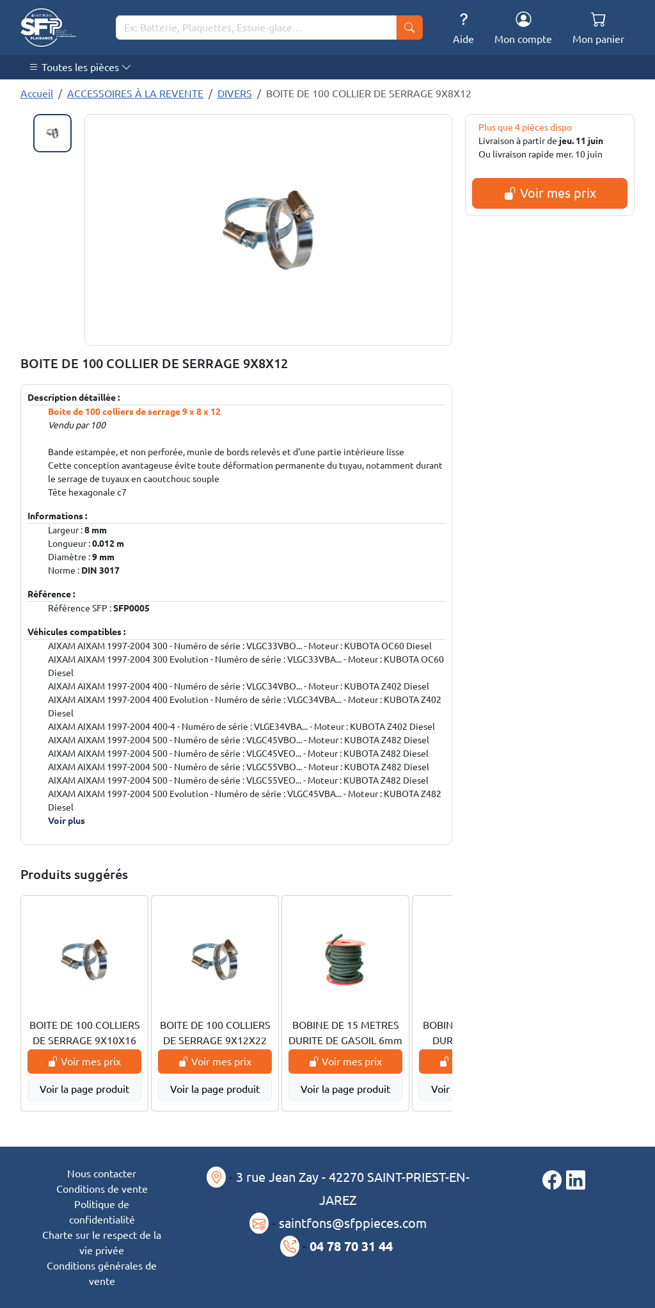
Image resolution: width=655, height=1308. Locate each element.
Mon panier (598, 28)
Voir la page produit (84, 1089)
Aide (463, 28)
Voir (66, 821)
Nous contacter (101, 1173)
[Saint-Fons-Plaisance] (48, 27)
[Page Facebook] (554, 1180)
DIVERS (234, 93)
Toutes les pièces (80, 67)
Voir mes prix (550, 193)
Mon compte (523, 28)
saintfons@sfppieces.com (353, 1223)
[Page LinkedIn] (575, 1180)
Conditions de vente (102, 1189)
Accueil (36, 93)
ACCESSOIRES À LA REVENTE (135, 93)
